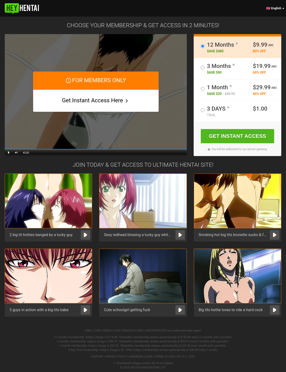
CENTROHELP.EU (156, 330)
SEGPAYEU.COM (132, 330)
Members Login (141, 356)
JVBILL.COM (92, 330)
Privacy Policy (117, 356)
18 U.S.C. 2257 (185, 356)
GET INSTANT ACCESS (237, 136)
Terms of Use (164, 356)
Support (97, 356)
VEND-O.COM (111, 330)
